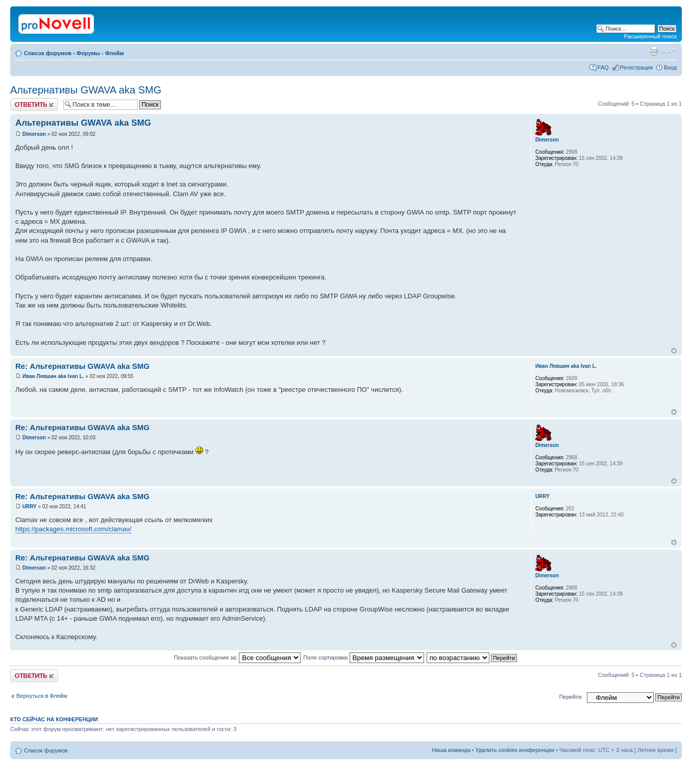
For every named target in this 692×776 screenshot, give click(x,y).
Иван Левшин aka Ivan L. (53, 376)
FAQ (603, 67)
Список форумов (47, 53)
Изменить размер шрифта (669, 51)
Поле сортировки (363, 657)
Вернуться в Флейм (41, 696)
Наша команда (451, 750)
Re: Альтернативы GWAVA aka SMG (82, 366)
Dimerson (34, 134)
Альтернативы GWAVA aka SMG (85, 90)
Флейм (114, 53)
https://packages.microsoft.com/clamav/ (73, 529)
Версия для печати (653, 51)
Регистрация (636, 67)
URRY (29, 506)
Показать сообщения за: (237, 657)
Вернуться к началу (674, 351)
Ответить (34, 104)
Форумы (88, 53)
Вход (670, 67)
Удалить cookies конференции (515, 750)
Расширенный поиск (650, 36)
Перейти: (571, 697)
